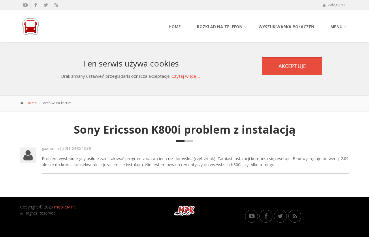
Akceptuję (292, 65)
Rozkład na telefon (219, 26)
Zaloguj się (334, 5)
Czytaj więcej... (186, 76)
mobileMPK (65, 207)
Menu (336, 26)
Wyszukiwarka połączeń (286, 26)
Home (175, 26)
